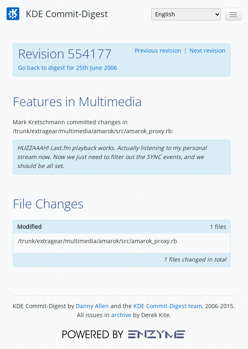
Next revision (207, 50)
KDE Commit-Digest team (167, 306)
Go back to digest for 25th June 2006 (67, 68)
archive (121, 315)
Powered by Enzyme (124, 334)
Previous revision (158, 50)
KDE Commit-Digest (57, 13)
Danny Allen (92, 306)
